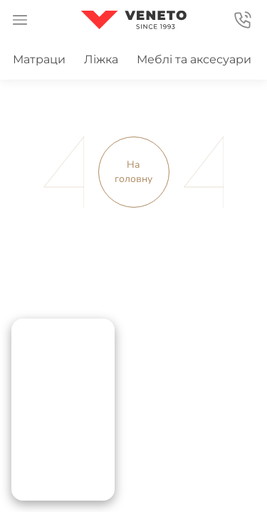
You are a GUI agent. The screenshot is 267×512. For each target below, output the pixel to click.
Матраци (39, 59)
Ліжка (101, 59)
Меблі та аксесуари (194, 59)
